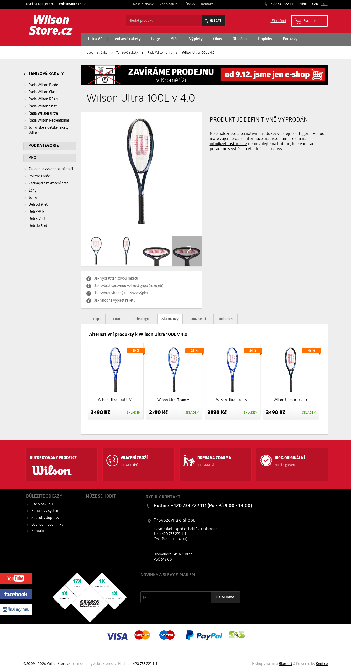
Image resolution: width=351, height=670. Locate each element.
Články (190, 4)
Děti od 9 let (38, 205)
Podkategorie (43, 146)
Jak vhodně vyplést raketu (114, 301)
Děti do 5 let (38, 226)
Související (198, 319)
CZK (315, 4)
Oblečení (240, 39)
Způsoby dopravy (45, 518)
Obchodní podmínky (47, 525)
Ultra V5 (95, 39)
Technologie (141, 319)
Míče (174, 39)
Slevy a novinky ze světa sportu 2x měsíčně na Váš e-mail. (185, 585)
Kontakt (207, 4)
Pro (32, 158)
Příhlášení (278, 20)
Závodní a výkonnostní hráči (51, 169)
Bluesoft (285, 664)
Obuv (217, 39)
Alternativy (170, 319)
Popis (97, 319)
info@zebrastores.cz (228, 144)
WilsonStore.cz (70, 4)
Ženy (32, 191)
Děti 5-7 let (37, 219)
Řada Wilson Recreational (49, 121)
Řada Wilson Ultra (160, 53)
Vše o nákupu (169, 4)
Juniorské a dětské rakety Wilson (46, 130)
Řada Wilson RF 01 (43, 99)
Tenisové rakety (127, 39)
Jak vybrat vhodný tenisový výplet (121, 293)
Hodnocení (225, 319)
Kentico (322, 664)
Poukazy (290, 39)
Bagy (155, 39)
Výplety (196, 39)
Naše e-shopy (143, 4)
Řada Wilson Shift (43, 106)
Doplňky (265, 39)
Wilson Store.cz (50, 26)
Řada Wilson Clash (43, 92)
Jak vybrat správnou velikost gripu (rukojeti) (128, 286)
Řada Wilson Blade (43, 85)
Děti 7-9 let (37, 212)
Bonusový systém (45, 511)
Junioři (34, 198)
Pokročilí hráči (39, 176)
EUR (324, 4)
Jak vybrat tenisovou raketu (116, 279)
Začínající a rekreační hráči (49, 184)
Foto (116, 319)
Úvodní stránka (96, 53)
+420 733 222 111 (281, 4)
